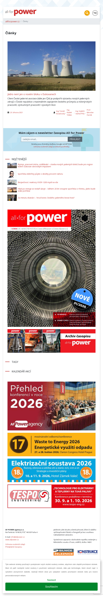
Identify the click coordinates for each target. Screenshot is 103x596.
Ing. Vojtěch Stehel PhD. (80, 112)
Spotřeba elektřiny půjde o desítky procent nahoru (40, 174)
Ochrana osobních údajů (15, 544)
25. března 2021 (16, 112)
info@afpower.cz (18, 537)
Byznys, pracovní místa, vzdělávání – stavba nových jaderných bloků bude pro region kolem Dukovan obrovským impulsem (55, 165)
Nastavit (51, 580)
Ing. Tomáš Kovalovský (60, 112)
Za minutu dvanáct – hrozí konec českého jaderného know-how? (46, 197)
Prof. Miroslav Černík (90, 112)
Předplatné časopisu (13, 547)
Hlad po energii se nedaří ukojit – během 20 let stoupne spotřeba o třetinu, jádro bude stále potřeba (56, 189)
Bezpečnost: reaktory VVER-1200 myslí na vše (38, 182)
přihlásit (75, 139)
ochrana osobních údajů (43, 146)
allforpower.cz (12, 21)
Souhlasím (51, 586)
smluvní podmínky (62, 146)
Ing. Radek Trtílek (69, 112)
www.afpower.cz (12, 539)
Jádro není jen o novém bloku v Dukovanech (32, 94)
